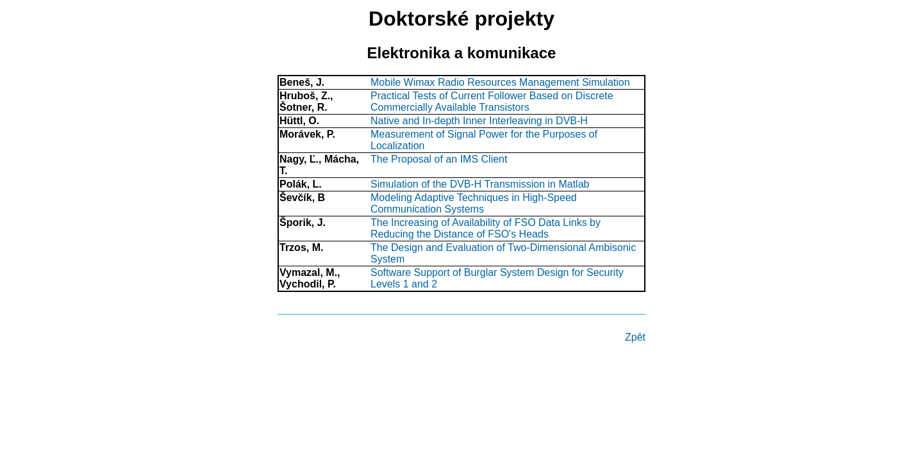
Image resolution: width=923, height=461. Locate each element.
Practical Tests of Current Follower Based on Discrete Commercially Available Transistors (491, 101)
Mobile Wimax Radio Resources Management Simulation (500, 82)
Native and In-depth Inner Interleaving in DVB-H (479, 120)
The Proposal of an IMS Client (438, 159)
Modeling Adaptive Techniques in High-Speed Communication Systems (473, 203)
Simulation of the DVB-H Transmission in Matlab (479, 184)
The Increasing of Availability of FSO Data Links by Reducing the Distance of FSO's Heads (485, 228)
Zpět (635, 337)
